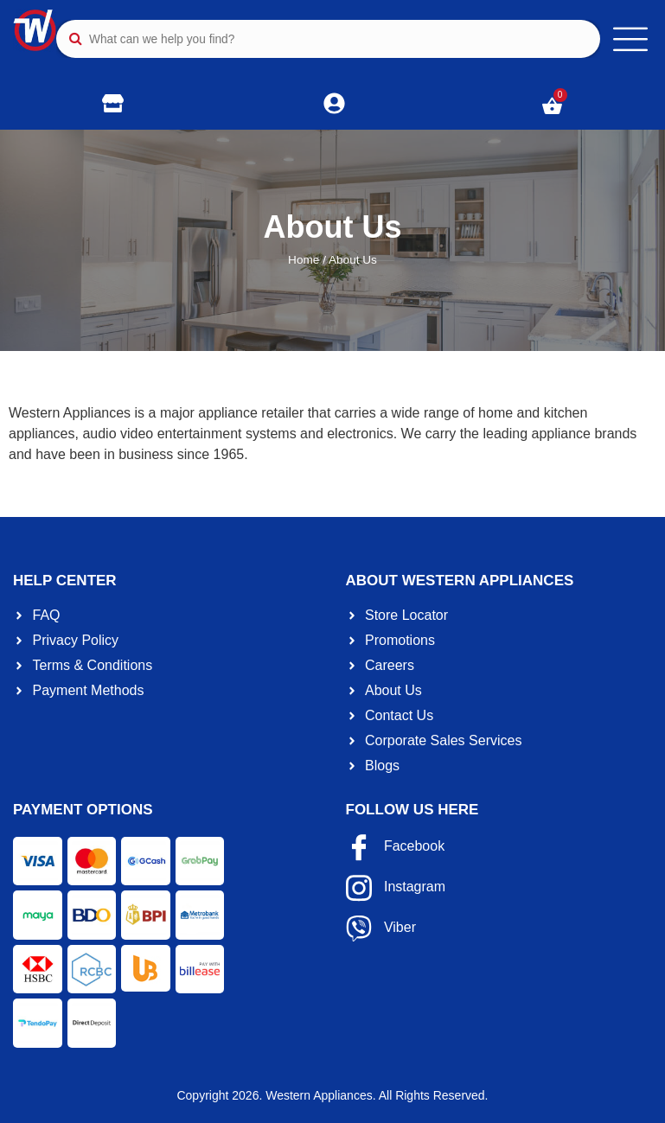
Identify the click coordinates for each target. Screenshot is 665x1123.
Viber (381, 928)
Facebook (395, 847)
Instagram (396, 888)
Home (303, 259)
